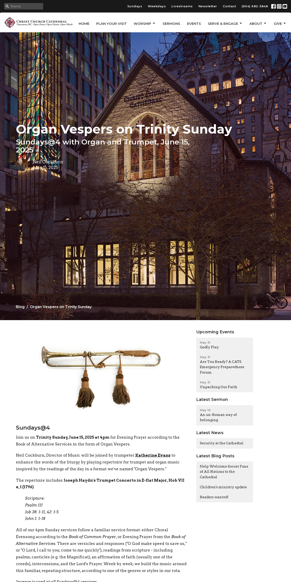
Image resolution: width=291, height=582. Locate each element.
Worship (145, 23)
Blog (20, 307)
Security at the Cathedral (221, 443)
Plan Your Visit (111, 23)
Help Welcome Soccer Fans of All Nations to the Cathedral (224, 471)
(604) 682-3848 (255, 6)
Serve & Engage (225, 23)
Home (84, 23)
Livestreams (182, 6)
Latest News (209, 432)
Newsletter (207, 6)
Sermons (171, 23)
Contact (229, 6)
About (258, 23)
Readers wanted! (214, 497)
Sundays (134, 6)
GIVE (280, 23)
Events (194, 23)
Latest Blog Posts (215, 455)
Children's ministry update (223, 487)
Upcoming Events (215, 331)
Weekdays (157, 6)
